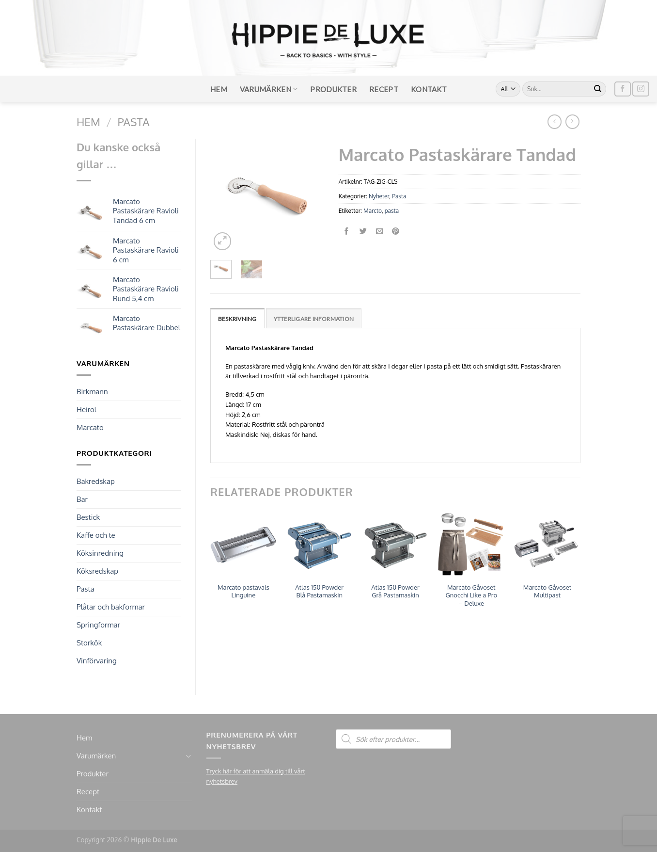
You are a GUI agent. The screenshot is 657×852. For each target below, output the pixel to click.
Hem (218, 89)
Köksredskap (97, 571)
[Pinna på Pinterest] (396, 231)
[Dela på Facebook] (346, 231)
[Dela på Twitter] (363, 231)
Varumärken (269, 89)
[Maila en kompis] (379, 231)
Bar (82, 499)
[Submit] (598, 89)
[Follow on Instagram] (640, 88)
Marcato (90, 427)
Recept (383, 89)
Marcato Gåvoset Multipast (547, 591)
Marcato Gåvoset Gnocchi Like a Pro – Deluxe (471, 595)
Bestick (88, 517)
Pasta (134, 122)
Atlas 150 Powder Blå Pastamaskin (319, 591)
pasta (392, 210)
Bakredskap (96, 481)
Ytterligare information (314, 318)
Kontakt (429, 89)
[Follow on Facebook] (622, 88)
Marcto (372, 210)
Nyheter (379, 196)
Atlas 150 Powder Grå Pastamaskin (395, 591)
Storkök (89, 642)
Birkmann (92, 391)
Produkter (333, 89)
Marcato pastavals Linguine (243, 591)
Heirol (86, 409)
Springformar (98, 624)
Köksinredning (100, 553)
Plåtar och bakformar (111, 606)
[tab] (237, 318)
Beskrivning (237, 318)
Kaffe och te (96, 535)
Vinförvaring (97, 660)
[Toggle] (188, 756)
